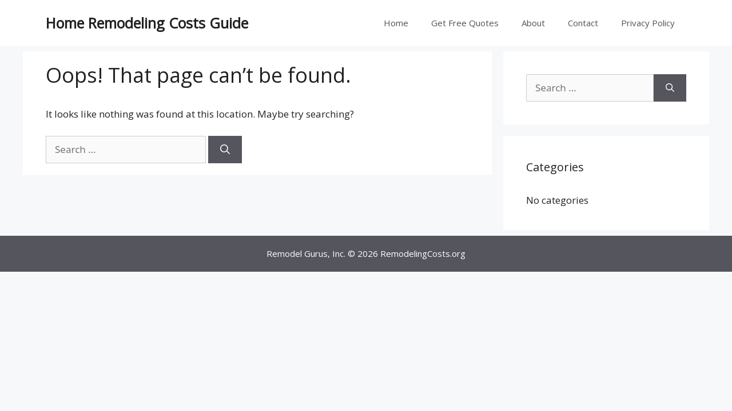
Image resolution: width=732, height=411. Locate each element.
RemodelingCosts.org (423, 253)
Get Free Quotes (465, 23)
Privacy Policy (648, 23)
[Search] (225, 149)
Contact (583, 23)
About (533, 23)
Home (396, 23)
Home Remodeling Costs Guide (147, 23)
